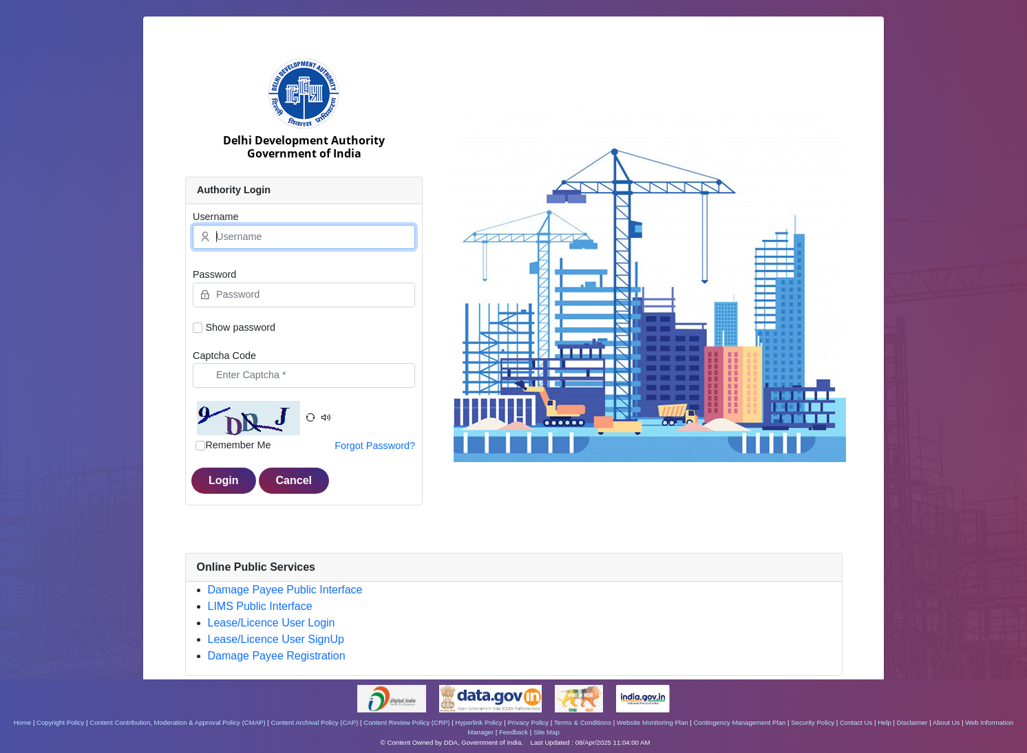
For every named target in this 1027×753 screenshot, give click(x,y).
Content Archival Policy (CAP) (314, 722)
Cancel (294, 480)
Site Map (546, 732)
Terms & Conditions (582, 722)
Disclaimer (912, 722)
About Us (946, 722)
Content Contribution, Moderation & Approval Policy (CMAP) (177, 722)
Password (214, 274)
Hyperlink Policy (478, 722)
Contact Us (856, 722)
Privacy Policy (528, 722)
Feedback (513, 732)
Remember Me (238, 444)
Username (215, 216)
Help (884, 722)
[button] (310, 418)
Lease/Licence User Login (271, 623)
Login (224, 480)
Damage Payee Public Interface (285, 590)
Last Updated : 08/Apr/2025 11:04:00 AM (590, 742)
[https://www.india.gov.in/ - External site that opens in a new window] (643, 697)
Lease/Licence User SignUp (276, 639)
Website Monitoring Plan (652, 722)
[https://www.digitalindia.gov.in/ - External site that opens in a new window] (392, 697)
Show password (240, 327)
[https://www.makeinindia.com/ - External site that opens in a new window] (580, 697)
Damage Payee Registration (277, 656)
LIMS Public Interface (260, 606)
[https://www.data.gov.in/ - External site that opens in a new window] (491, 697)
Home (23, 722)
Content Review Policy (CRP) (406, 722)
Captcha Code (224, 355)
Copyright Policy (60, 722)
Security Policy (812, 722)
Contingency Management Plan (739, 722)
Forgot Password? (375, 445)
